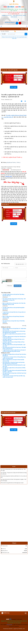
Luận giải (13, 223)
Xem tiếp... (24, 325)
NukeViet (11, 628)
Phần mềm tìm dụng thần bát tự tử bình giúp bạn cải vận (12, 482)
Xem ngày (13, 87)
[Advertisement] (14, 55)
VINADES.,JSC (21, 628)
